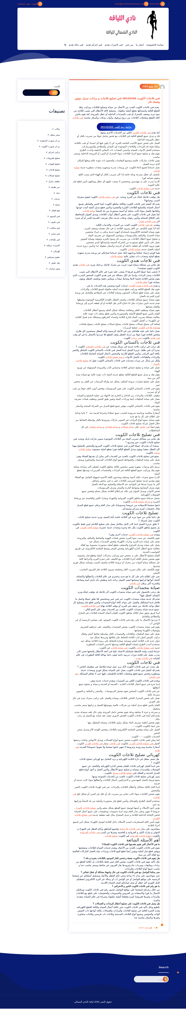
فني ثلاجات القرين (92, 757)
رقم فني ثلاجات (144, 228)
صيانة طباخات (109, 430)
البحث (57, 86)
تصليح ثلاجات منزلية (121, 787)
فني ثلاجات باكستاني (94, 350)
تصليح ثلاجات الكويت (147, 331)
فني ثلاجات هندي (146, 225)
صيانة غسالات (125, 430)
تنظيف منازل (54, 181)
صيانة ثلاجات (87, 214)
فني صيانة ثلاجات (105, 200)
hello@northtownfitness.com (131, 4)
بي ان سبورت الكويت (50, 146)
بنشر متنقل (55, 135)
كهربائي (56, 251)
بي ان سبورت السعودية (50, 140)
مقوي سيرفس (53, 257)
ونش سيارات (54, 268)
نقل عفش (55, 263)
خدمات (57, 199)
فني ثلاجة (148, 342)
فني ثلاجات (152, 121)
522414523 (157, 4)
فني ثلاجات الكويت (140, 133)
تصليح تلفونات (54, 164)
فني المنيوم (55, 216)
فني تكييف (143, 430)
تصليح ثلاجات (152, 174)
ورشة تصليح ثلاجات (105, 360)
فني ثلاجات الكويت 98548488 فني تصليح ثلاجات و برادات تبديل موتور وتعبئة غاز (115, 100)
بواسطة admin (143, 949)
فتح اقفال (55, 210)
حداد (58, 193)
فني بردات (129, 342)
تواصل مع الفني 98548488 (115, 127)
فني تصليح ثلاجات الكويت (139, 541)
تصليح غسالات (54, 175)
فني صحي (55, 234)
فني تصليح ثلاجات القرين (140, 757)
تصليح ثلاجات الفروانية (139, 857)
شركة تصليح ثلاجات (131, 509)
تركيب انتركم (54, 152)
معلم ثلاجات (134, 286)
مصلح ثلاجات (115, 260)
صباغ (57, 204)
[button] (65, 45)
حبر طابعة (55, 187)
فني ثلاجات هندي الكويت (139, 289)
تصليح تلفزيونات (53, 158)
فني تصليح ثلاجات (143, 192)
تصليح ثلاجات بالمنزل (84, 822)
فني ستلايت (55, 228)
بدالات (57, 129)
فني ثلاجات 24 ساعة (128, 850)
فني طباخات (54, 239)
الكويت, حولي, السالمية (29, 4)
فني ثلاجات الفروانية (89, 853)
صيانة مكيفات (93, 430)
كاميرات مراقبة (53, 245)
